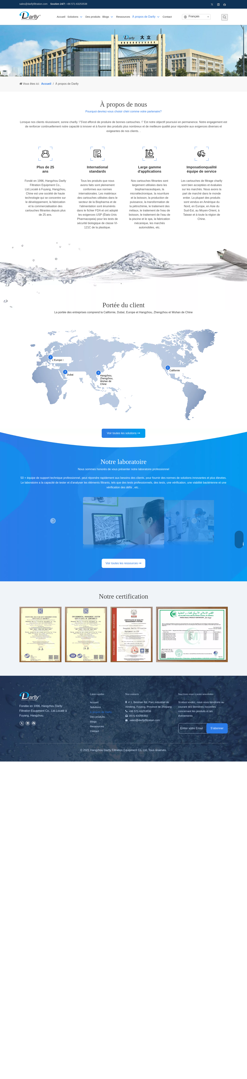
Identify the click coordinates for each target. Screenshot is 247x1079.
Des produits (97, 716)
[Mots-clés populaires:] (224, 17)
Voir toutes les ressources (124, 563)
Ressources (97, 726)
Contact (94, 731)
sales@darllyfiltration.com (33, 3)
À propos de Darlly (101, 712)
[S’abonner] (217, 728)
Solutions (95, 707)
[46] (123, 50)
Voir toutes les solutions (123, 433)
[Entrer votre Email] (195, 728)
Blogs (93, 721)
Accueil (94, 702)
